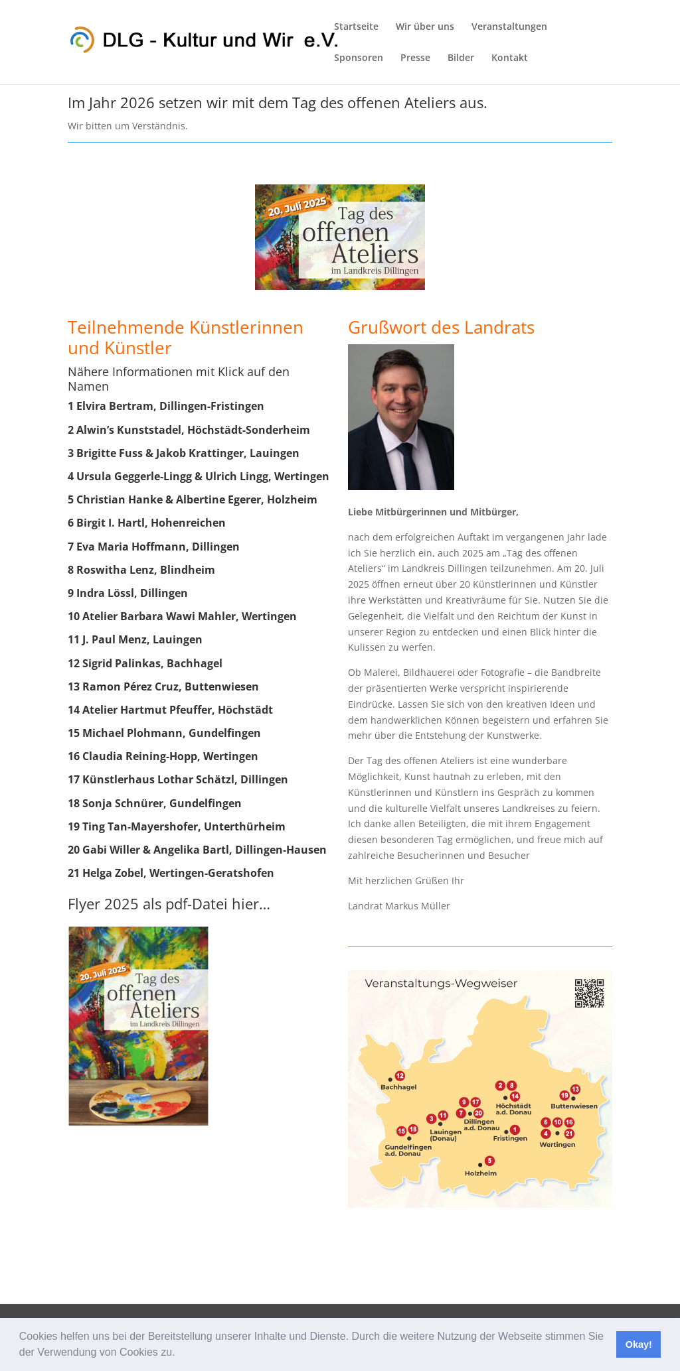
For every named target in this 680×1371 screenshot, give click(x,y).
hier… (251, 903)
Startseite (356, 27)
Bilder (461, 58)
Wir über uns (425, 27)
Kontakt (509, 58)
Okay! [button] (639, 1344)
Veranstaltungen (509, 27)
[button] (180, 1354)
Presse (415, 58)
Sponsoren (358, 58)
